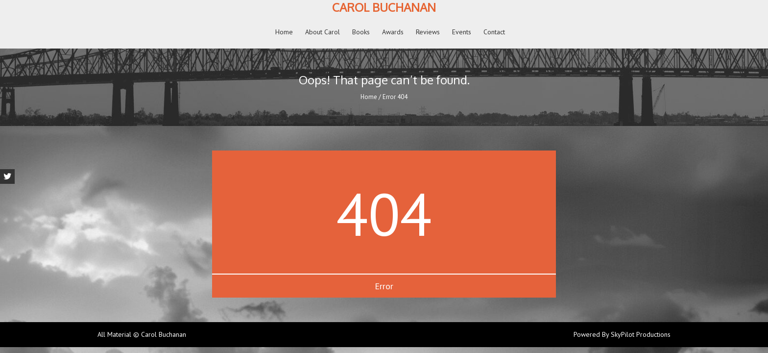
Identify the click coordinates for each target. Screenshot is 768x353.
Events (461, 31)
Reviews (428, 31)
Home (284, 31)
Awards (393, 31)
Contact (494, 31)
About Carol (322, 31)
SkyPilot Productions (641, 334)
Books (361, 31)
